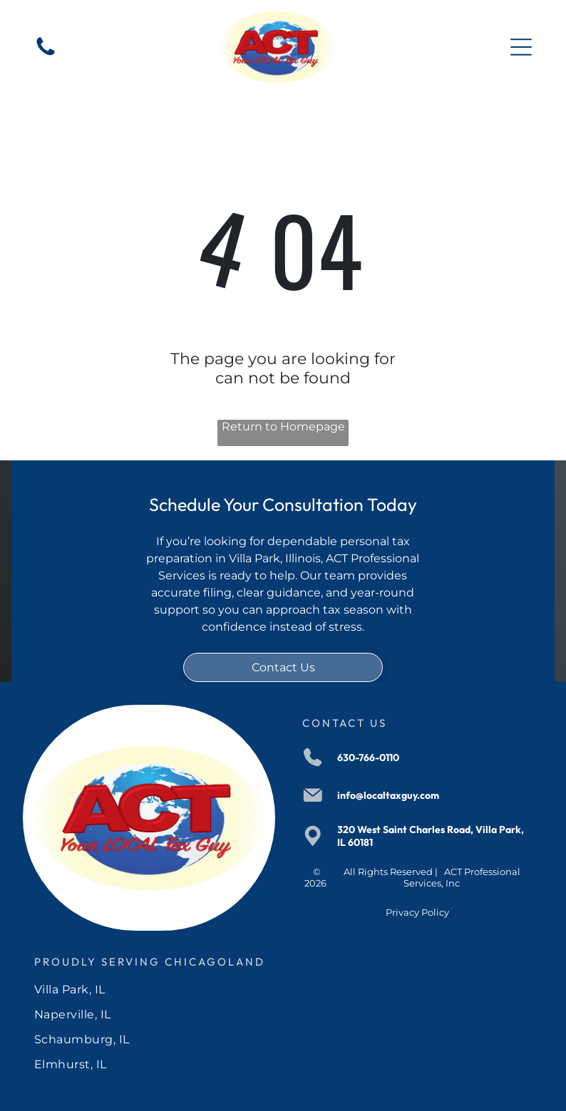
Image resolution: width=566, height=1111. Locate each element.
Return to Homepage (283, 426)
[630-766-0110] (45, 54)
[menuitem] (283, 989)
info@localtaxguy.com (388, 795)
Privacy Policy (417, 912)
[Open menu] (521, 47)
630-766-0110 (368, 757)
